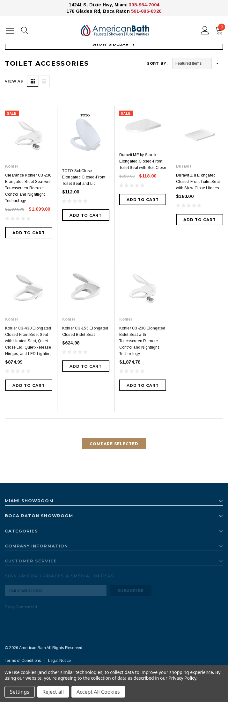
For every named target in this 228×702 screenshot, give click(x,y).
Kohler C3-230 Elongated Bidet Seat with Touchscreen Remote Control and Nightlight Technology (142, 341)
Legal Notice (59, 660)
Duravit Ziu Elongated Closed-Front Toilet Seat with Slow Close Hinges (198, 181)
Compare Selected (114, 443)
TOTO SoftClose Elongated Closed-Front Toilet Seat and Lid (83, 177)
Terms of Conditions (23, 660)
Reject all (53, 691)
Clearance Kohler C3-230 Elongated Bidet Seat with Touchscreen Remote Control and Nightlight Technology (28, 188)
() (220, 29)
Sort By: (157, 63)
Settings (19, 691)
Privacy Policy (182, 678)
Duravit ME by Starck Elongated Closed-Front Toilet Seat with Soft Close (142, 161)
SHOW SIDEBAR (114, 44)
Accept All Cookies (98, 691)
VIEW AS (14, 81)
